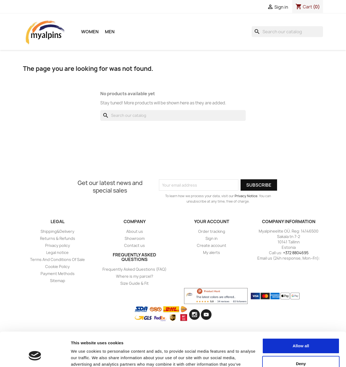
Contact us (134, 245)
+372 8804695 (295, 252)
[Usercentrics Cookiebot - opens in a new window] (35, 356)
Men (110, 32)
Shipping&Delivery (57, 231)
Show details (83, 356)
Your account (211, 221)
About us (134, 231)
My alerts (211, 252)
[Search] (287, 31)
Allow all (301, 316)
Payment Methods (58, 273)
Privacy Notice (246, 196)
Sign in (211, 238)
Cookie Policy (57, 266)
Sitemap (57, 280)
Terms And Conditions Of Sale (57, 259)
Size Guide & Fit (134, 283)
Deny (301, 334)
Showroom (135, 238)
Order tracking (211, 231)
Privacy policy (57, 245)
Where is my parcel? (134, 276)
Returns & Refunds (57, 238)
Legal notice (57, 252)
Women (90, 32)
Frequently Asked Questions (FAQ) (134, 269)
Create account (211, 245)
